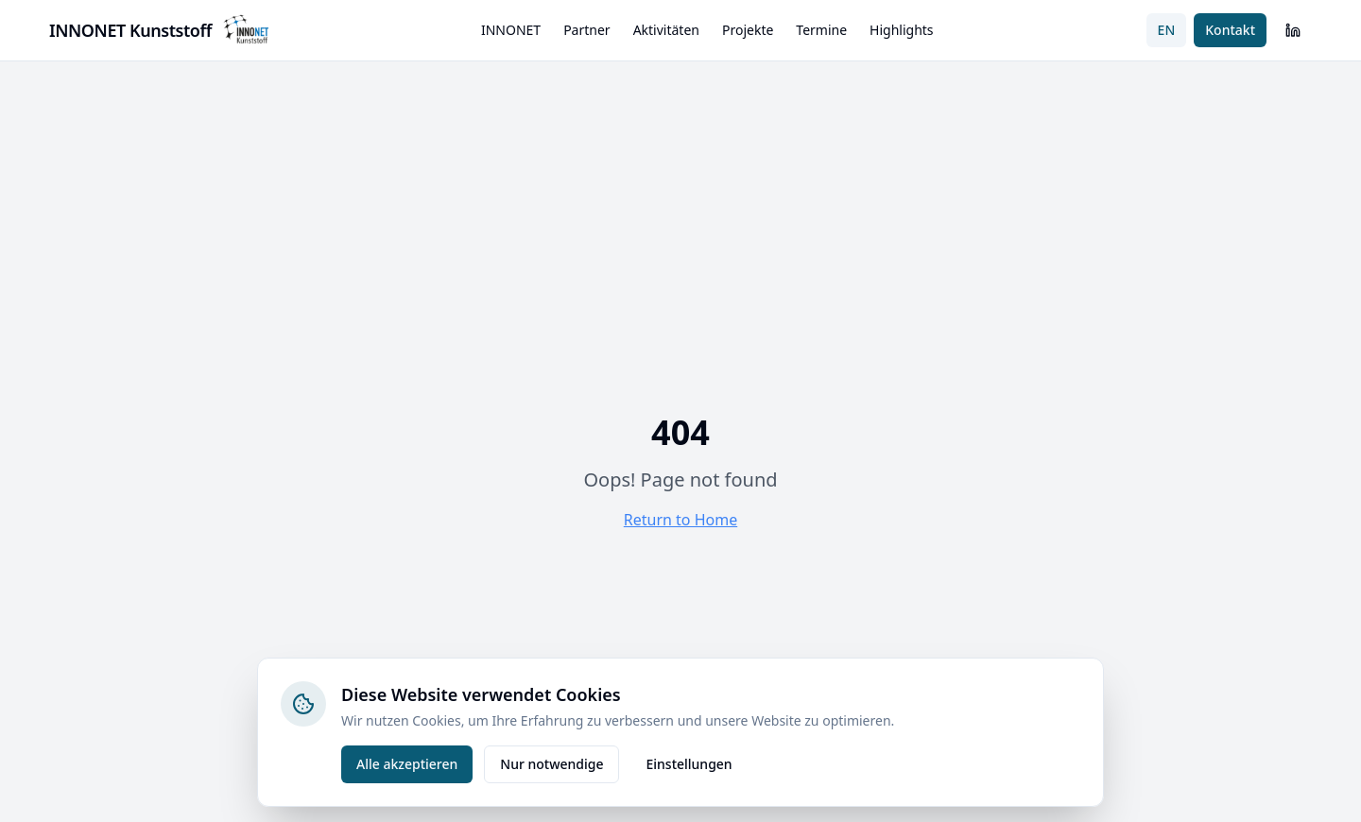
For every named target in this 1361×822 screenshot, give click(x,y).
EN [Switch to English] (1167, 30)
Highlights (902, 30)
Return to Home (680, 519)
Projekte (747, 30)
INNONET (511, 30)
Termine (821, 30)
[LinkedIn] (1293, 30)
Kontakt (1230, 30)
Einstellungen (689, 764)
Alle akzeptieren (406, 764)
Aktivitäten (666, 30)
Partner (587, 30)
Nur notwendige (551, 764)
